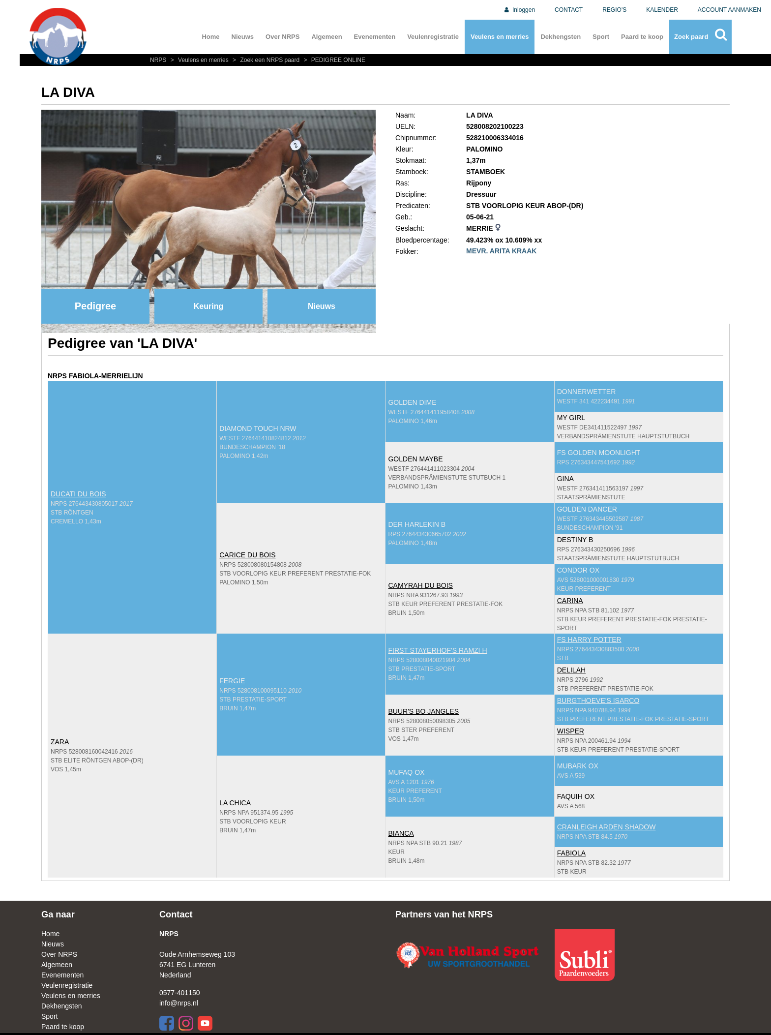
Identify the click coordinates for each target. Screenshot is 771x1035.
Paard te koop (642, 36)
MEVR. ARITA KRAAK (501, 251)
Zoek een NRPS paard (265, 60)
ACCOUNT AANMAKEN (729, 9)
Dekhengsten (560, 36)
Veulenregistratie (433, 36)
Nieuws (243, 36)
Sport (601, 36)
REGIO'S (614, 9)
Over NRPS (282, 36)
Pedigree (95, 306)
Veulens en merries (500, 36)
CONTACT (569, 9)
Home (210, 36)
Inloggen (519, 9)
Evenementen (375, 36)
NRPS (159, 60)
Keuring (208, 306)
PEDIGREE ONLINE (333, 60)
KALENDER (662, 9)
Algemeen (326, 36)
